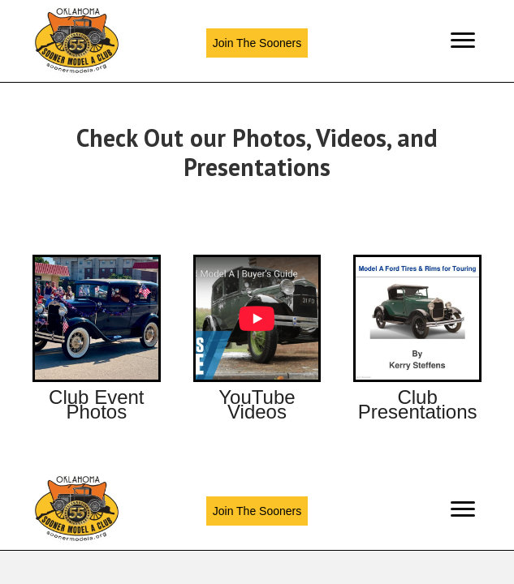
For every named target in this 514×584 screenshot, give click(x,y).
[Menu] (463, 40)
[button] (257, 43)
